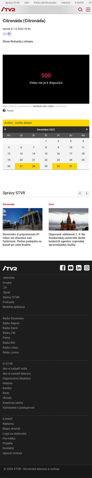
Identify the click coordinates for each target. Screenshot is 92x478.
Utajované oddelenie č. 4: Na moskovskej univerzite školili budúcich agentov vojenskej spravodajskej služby (44, 238)
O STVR (7, 366)
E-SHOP (79, 2)
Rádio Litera (10, 349)
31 (70, 166)
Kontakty (8, 450)
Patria (6, 340)
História (66, 2)
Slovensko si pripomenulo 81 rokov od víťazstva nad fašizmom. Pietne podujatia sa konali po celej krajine (15, 237)
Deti (27, 2)
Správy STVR (12, 2)
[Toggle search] (80, 10)
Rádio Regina (11, 325)
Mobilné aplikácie (14, 309)
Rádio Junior (11, 354)
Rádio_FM (9, 335)
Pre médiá (9, 440)
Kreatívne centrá (13, 405)
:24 (5, 289)
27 (21, 166)
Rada (6, 395)
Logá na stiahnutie (14, 435)
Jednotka (8, 280)
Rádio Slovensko (13, 320)
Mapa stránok (11, 431)
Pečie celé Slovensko (45, 2)
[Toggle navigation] (88, 10)
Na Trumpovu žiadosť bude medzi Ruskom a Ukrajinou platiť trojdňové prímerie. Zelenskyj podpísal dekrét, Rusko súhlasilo (76, 238)
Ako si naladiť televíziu (17, 375)
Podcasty (8, 304)
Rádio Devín (10, 330)
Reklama (8, 426)
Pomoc (8, 110)
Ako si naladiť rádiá (15, 370)
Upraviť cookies (12, 455)
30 (58, 166)
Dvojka (7, 285)
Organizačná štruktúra (17, 380)
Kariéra (7, 390)
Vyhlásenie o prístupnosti (18, 410)
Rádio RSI (9, 345)
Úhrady (7, 400)
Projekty (8, 445)
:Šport (6, 294)
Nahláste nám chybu (43, 106)
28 (33, 166)
